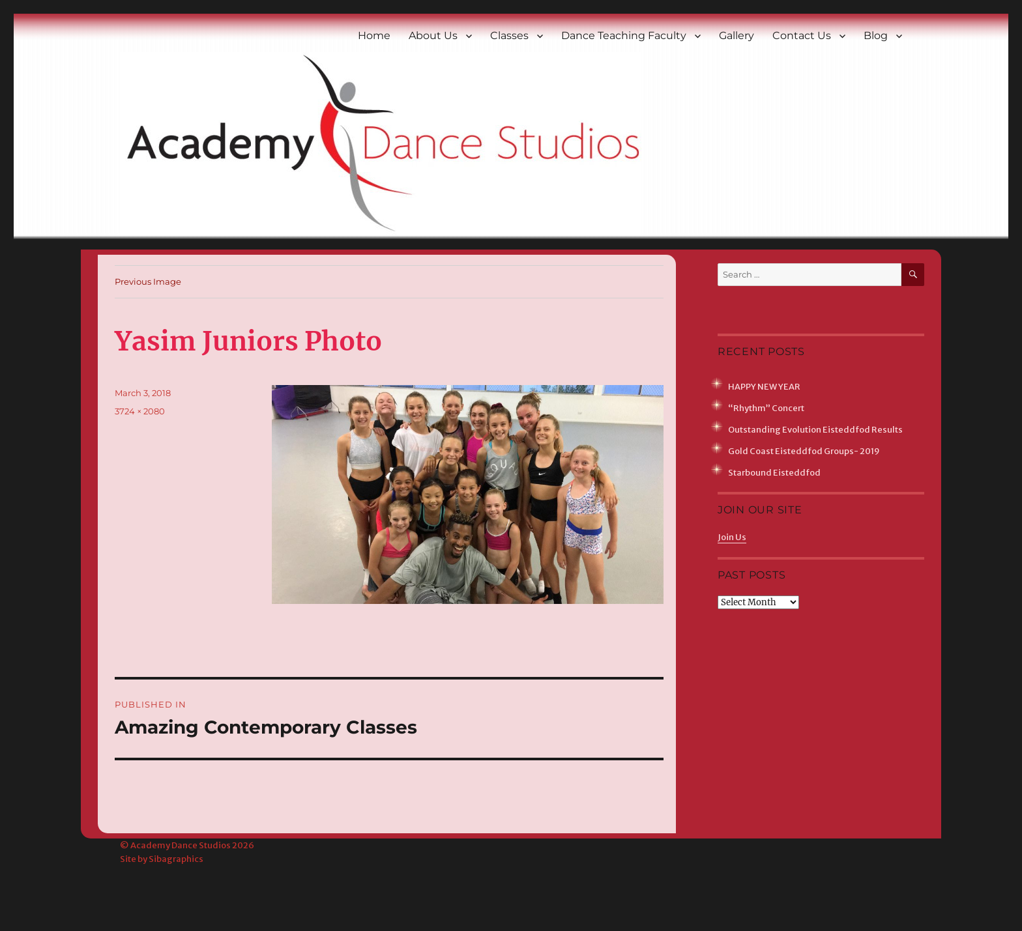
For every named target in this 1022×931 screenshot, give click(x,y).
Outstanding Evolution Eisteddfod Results (815, 429)
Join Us (732, 537)
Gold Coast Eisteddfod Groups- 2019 (804, 451)
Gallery (736, 35)
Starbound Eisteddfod (774, 472)
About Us (433, 35)
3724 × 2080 (140, 411)
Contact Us (801, 35)
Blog (876, 35)
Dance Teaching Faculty (623, 35)
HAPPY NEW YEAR (764, 386)
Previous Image (148, 281)
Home (374, 35)
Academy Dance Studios (180, 845)
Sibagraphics (176, 859)
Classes (509, 35)
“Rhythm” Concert (766, 408)
